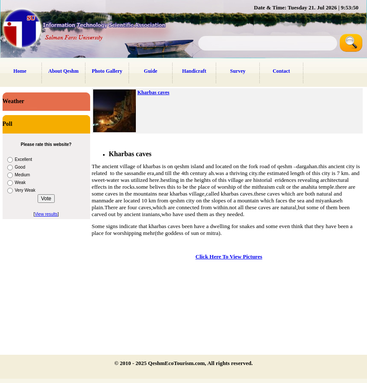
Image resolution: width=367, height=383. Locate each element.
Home (19, 71)
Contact (281, 71)
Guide (150, 71)
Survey (238, 71)
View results (46, 214)
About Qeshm (63, 71)
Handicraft (194, 71)
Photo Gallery (107, 71)
